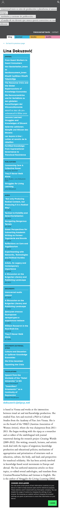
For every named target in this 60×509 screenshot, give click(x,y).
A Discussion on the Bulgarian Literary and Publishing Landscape (16, 277)
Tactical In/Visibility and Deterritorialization (16, 214)
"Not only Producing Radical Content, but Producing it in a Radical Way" (16, 203)
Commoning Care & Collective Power (14, 167)
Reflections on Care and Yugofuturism (16, 245)
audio (48, 36)
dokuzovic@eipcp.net (16, 402)
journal (18, 36)
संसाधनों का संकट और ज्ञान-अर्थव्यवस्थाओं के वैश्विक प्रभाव (16, 112)
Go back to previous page (15, 43)
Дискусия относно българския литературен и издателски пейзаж (15, 316)
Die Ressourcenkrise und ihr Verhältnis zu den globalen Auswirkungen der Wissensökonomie (15, 101)
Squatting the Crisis (14, 364)
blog (10, 36)
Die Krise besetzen (14, 361)
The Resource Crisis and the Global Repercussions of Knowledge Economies (16, 87)
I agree (52, 503)
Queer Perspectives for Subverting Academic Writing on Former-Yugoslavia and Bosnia (16, 234)
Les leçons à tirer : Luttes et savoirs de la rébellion (16, 139)
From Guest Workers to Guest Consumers (16, 62)
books (34, 36)
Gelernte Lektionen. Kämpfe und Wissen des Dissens (16, 129)
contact (55, 32)
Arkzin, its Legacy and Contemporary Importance (15, 266)
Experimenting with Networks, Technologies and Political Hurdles (16, 254)
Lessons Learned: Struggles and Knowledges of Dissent (16, 120)
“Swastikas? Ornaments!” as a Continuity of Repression (13, 391)
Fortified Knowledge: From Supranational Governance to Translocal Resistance (15, 150)
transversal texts (42, 32)
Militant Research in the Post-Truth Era (16, 327)
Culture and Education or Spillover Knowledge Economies (16, 354)
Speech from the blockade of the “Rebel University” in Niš (16, 378)
